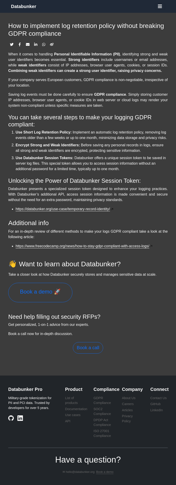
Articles (127, 410)
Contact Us (158, 398)
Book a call (88, 347)
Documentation (76, 409)
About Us (128, 398)
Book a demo (104, 472)
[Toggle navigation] (160, 6)
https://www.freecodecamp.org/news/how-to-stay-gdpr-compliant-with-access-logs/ (82, 246)
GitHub (155, 404)
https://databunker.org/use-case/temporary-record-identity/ (63, 209)
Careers (128, 404)
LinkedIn (156, 410)
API (67, 421)
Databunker (23, 6)
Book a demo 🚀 (40, 292)
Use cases (72, 415)
